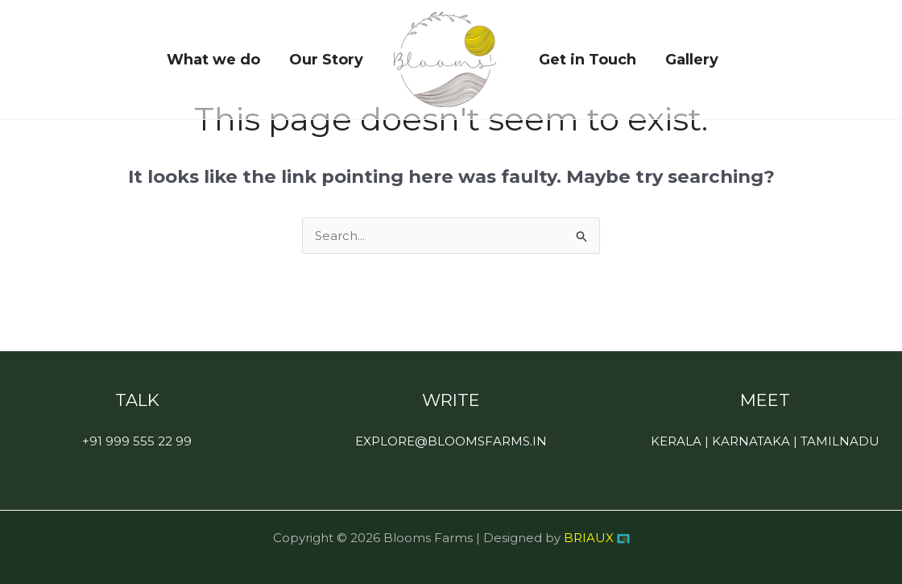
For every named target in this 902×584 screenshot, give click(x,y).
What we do (213, 59)
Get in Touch (587, 59)
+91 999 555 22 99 (137, 441)
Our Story (326, 59)
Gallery (691, 59)
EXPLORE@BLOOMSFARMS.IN (451, 441)
